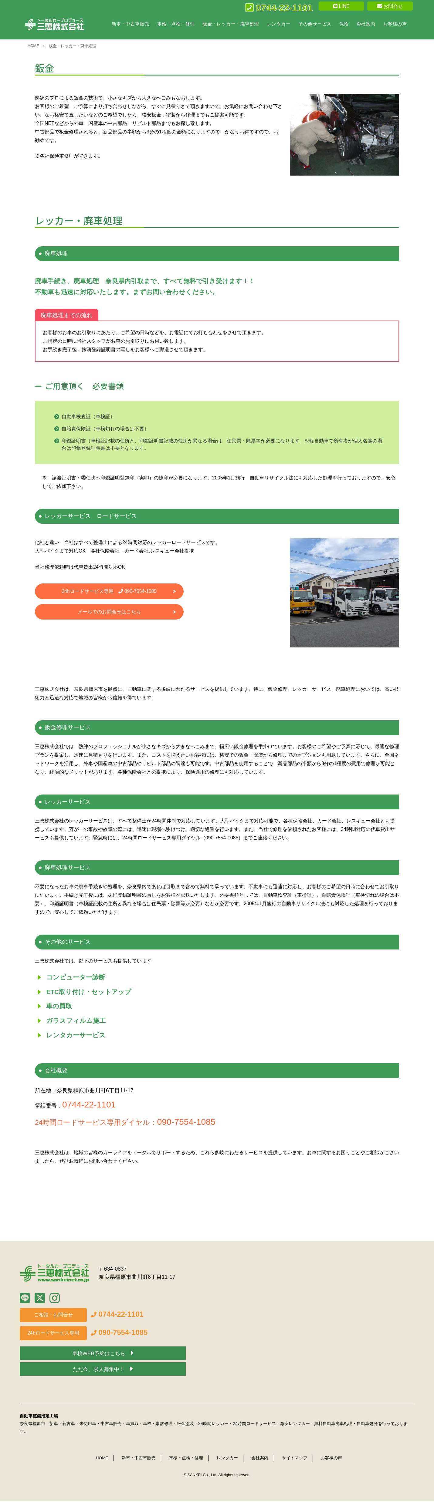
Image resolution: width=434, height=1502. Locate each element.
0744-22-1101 (279, 8)
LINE (341, 6)
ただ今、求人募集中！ (99, 1370)
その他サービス (314, 23)
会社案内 (366, 23)
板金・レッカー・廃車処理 (231, 23)
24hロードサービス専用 (109, 591)
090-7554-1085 (187, 1123)
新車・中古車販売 (130, 23)
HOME (33, 45)
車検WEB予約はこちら (99, 1355)
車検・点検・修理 (176, 23)
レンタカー (279, 23)
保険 (344, 23)
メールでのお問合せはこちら (109, 612)
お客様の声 (395, 23)
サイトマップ (295, 1459)
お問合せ (390, 6)
